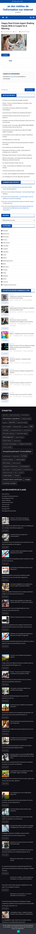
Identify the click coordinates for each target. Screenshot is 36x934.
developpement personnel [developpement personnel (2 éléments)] (16, 430)
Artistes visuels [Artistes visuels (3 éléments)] (26, 419)
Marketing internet (8, 260)
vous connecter (13, 76)
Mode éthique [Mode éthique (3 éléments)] (6, 463)
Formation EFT (6, 508)
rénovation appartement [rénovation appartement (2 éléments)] (17, 469)
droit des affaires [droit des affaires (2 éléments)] (27, 430)
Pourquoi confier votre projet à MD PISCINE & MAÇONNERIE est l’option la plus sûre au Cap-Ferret (22, 756)
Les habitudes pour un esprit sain (11, 139)
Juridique (5, 248)
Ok (18, 931)
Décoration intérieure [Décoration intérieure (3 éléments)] (8, 433)
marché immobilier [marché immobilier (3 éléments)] (8, 459)
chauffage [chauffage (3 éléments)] (6, 430)
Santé (4, 272)
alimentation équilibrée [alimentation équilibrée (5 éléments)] (11, 419)
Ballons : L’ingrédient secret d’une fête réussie (22, 333)
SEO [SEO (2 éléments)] (16, 472)
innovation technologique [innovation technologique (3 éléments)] (10, 444)
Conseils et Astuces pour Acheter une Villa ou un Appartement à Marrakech (6, 55)
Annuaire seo (5, 506)
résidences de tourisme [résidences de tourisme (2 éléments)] (7, 472)
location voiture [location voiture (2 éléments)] (16, 456)
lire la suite (5, 530)
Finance (5, 239)
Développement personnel (9, 511)
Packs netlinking (6, 500)
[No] (34, 928)
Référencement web (7, 502)
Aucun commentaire (27, 300)
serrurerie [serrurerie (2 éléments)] (21, 472)
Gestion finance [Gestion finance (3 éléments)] (7, 440)
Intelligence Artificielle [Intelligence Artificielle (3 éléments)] (25, 444)
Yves (16, 31)
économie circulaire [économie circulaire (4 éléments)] (9, 483)
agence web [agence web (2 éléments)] (5, 415)
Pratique (5, 269)
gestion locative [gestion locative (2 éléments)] (17, 440)
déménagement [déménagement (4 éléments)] (8, 437)
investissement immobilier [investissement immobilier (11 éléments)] (17, 451)
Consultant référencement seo (10, 496)
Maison (5, 257)
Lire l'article (5, 302)
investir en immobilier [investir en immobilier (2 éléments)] (7, 447)
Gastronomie (6, 242)
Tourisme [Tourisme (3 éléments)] (16, 475)
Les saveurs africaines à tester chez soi (13, 163)
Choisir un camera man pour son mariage (21, 617)
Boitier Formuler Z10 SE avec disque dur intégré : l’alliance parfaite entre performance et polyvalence (22, 347)
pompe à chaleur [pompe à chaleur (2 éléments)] (6, 469)
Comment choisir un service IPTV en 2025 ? (21, 394)
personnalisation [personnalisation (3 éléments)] (24, 466)
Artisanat (5, 230)
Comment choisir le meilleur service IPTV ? (21, 382)
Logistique (5, 251)
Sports (4, 279)
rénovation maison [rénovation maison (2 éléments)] (27, 469)
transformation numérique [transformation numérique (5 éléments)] (12, 479)
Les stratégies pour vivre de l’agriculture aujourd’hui (16, 176)
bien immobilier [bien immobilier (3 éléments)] (7, 426)
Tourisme (5, 282)
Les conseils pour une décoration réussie (13, 147)
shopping (5, 275)
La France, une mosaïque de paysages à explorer (15, 100)
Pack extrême (5, 494)
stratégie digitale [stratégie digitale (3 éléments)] (7, 475)
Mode (4, 263)
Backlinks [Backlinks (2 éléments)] (5, 422)
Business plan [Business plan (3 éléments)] (17, 426)
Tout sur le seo (6, 504)
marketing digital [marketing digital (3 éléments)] (20, 459)
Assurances (6, 233)
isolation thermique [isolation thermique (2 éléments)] (7, 456)
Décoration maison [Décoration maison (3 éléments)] (22, 433)
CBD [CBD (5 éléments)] (31, 427)
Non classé (6, 266)
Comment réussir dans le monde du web (13, 170)
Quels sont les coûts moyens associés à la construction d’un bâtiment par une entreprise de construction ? (18, 208)
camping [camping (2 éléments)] (25, 426)
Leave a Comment (25, 31)
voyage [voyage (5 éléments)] (27, 479)
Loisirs (4, 254)
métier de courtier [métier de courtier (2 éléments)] (16, 463)
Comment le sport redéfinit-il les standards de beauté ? (17, 112)
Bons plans (6, 236)
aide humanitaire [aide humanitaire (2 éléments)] (25, 415)
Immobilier (6, 245)
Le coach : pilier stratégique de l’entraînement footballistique (18, 173)
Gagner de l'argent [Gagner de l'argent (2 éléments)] (19, 437)
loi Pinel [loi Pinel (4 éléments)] (24, 456)
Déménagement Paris (8, 498)
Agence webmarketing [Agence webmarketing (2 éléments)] (14, 415)
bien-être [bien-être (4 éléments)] (12, 422)
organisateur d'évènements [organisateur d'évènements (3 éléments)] (10, 466)
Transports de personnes (9, 285)
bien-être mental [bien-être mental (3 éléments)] (22, 422)
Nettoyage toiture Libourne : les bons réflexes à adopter (17, 155)
